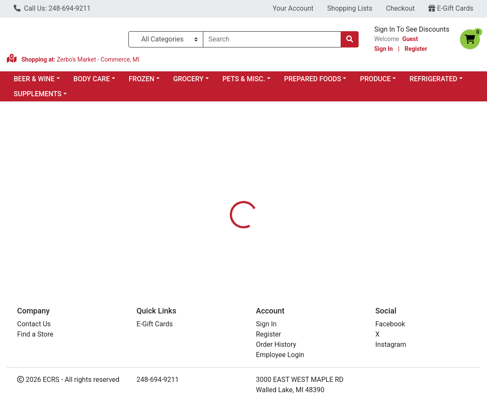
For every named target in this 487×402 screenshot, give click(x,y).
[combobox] (272, 39)
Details (226, 194)
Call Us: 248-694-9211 (52, 8)
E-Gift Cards (450, 8)
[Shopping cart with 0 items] (470, 39)
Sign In (383, 48)
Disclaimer (264, 194)
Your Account (293, 8)
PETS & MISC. (244, 79)
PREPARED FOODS (312, 79)
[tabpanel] (345, 234)
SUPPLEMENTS (38, 94)
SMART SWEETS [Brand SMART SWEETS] (312, 226)
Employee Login (280, 355)
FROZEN (141, 79)
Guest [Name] (410, 38)
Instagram (390, 344)
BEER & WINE (34, 79)
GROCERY (188, 79)
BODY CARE (92, 79)
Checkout (400, 8)
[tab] (226, 194)
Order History (276, 344)
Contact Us (34, 324)
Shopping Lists (349, 8)
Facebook (390, 324)
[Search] (272, 39)
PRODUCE (375, 79)
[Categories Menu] (165, 39)
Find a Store (35, 334)
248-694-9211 (158, 379)
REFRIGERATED (433, 79)
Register (415, 48)
